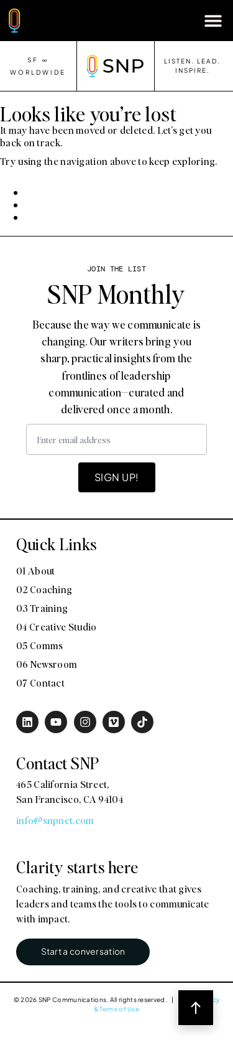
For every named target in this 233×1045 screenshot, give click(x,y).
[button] (213, 20)
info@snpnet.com (55, 820)
